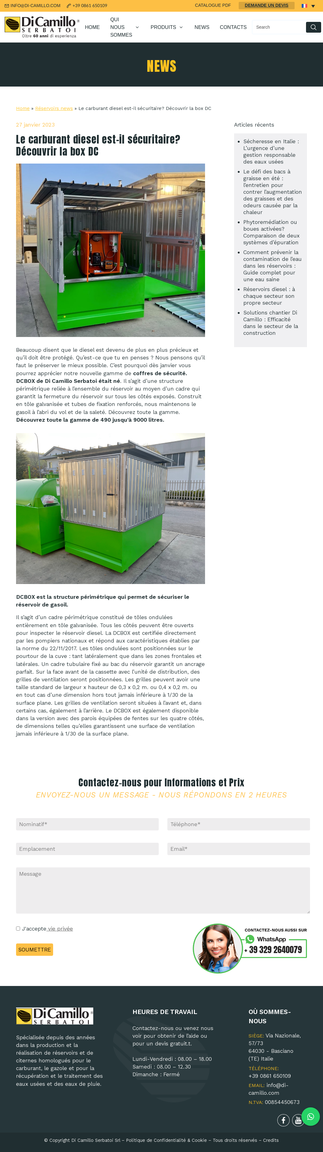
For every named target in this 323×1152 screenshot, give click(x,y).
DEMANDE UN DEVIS (266, 5)
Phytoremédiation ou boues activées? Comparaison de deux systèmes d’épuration (271, 232)
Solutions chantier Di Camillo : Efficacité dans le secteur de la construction (270, 322)
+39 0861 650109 (90, 6)
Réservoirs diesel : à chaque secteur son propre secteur (269, 296)
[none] (308, 5)
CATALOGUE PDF (213, 5)
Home (23, 108)
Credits (271, 1140)
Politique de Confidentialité (156, 1140)
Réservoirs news (54, 108)
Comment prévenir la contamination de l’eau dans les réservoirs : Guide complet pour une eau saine (272, 266)
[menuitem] (308, 5)
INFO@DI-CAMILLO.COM (35, 6)
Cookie (199, 1140)
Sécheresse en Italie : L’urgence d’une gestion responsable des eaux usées (271, 151)
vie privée (59, 928)
